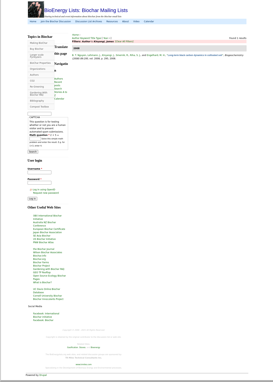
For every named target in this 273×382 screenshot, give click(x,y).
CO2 (32, 81)
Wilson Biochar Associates (47, 252)
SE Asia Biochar (41, 235)
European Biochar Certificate (49, 229)
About (125, 21)
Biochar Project (41, 265)
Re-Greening (37, 86)
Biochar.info (39, 255)
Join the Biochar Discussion (56, 21)
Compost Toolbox (39, 106)
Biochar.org (39, 259)
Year (105, 38)
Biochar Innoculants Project (48, 299)
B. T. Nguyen (79, 55)
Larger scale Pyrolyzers (37, 56)
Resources (112, 21)
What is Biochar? (42, 282)
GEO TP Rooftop (42, 272)
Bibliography (37, 101)
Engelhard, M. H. (156, 55)
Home (33, 21)
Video (136, 21)
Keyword (85, 38)
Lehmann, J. (94, 55)
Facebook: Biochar (43, 320)
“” (195, 55)
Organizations (37, 69)
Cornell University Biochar (47, 296)
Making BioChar (38, 43)
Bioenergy (95, 347)
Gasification (72, 347)
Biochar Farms (41, 262)
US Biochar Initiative (44, 239)
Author (76, 38)
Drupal (43, 375)
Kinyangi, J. (108, 55)
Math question (39, 135)
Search (58, 88)
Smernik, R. (122, 55)
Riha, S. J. (135, 55)
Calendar (149, 21)
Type (98, 38)
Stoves (82, 347)
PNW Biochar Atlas (43, 242)
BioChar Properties (40, 63)
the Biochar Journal (43, 249)
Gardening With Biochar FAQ (38, 93)
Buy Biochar (36, 49)
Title (93, 38)
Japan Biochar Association (47, 232)
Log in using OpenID (44, 189)
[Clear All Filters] (124, 41)
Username (35, 169)
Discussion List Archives (88, 21)
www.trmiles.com (84, 364)
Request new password (46, 193)
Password (35, 179)
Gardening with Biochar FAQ (48, 269)
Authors (34, 75)
